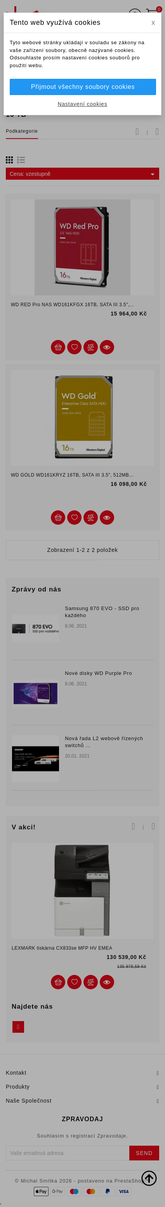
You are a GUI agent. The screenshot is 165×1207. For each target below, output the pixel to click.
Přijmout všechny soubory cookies (83, 86)
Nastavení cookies (83, 104)
